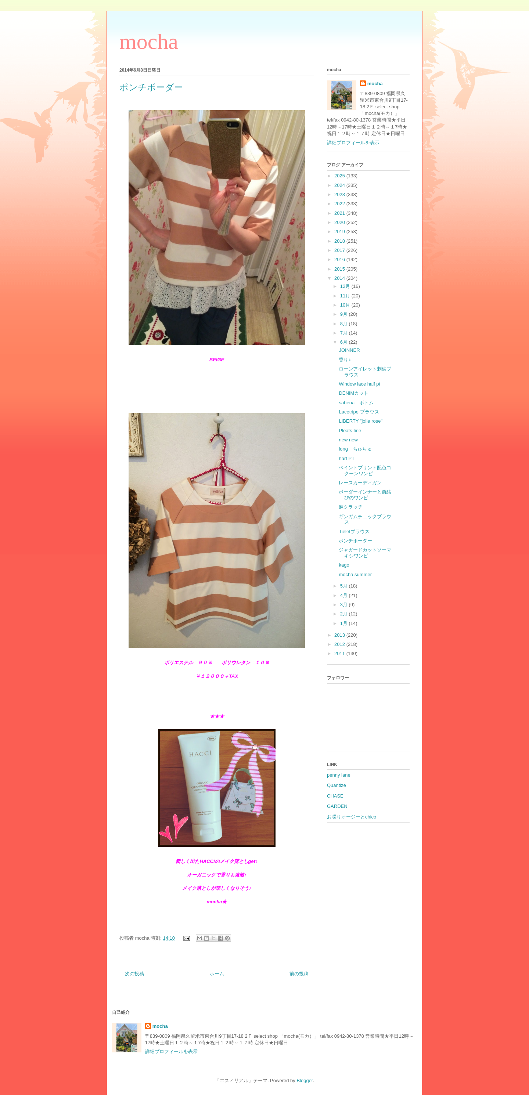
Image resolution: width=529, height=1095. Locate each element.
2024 (340, 185)
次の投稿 (134, 973)
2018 (340, 241)
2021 (340, 213)
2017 (340, 250)
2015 (340, 269)
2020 (340, 222)
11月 (346, 296)
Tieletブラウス (354, 531)
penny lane (338, 775)
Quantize (336, 785)
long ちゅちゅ (355, 449)
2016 (340, 259)
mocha (148, 41)
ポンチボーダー (355, 540)
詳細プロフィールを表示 (353, 142)
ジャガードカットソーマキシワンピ (365, 553)
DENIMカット (353, 393)
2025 (340, 175)
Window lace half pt (359, 384)
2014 (340, 278)
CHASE (335, 796)
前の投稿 (299, 973)
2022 (340, 203)
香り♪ (345, 359)
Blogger (304, 1080)
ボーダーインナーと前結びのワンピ (365, 494)
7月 (344, 333)
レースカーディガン (360, 482)
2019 (340, 231)
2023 (340, 194)
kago (344, 565)
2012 (340, 644)
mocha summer (355, 574)
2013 (340, 635)
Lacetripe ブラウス (359, 412)
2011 (340, 653)
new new (348, 439)
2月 (344, 614)
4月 (344, 595)
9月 (344, 314)
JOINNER (349, 350)
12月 (346, 286)
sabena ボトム (356, 402)
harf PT (347, 458)
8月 (344, 323)
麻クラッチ (351, 507)
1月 (344, 623)
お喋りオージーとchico (351, 817)
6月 (344, 342)
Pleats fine (350, 430)
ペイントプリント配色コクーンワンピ (365, 470)
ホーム (217, 973)
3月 (344, 604)
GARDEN (337, 806)
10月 (346, 305)
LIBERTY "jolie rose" (360, 421)
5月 (344, 586)
